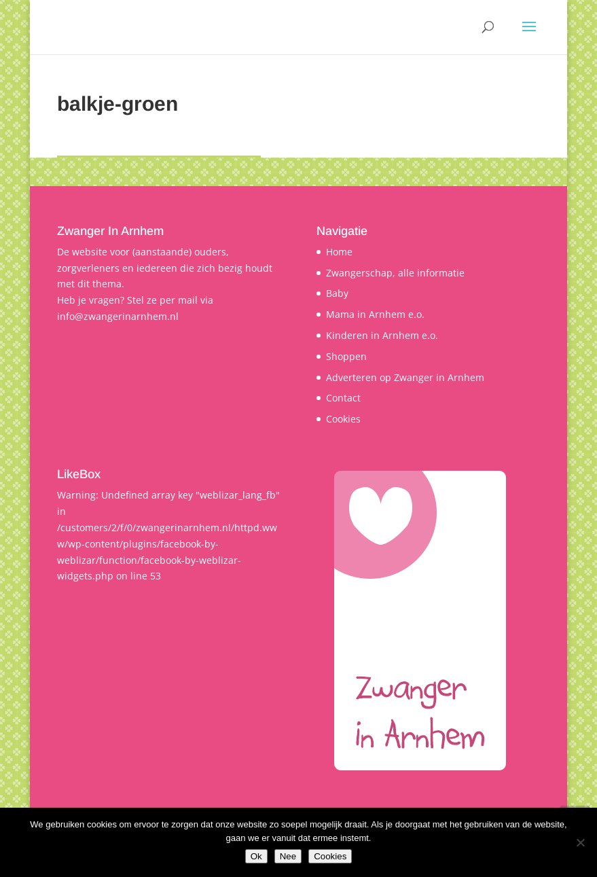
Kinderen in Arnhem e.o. (382, 335)
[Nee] (580, 842)
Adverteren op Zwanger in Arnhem (405, 377)
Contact (343, 397)
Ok (256, 856)
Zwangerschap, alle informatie (395, 272)
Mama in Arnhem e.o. (375, 314)
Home (339, 251)
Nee (288, 856)
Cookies (343, 418)
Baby (337, 293)
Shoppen (346, 356)
